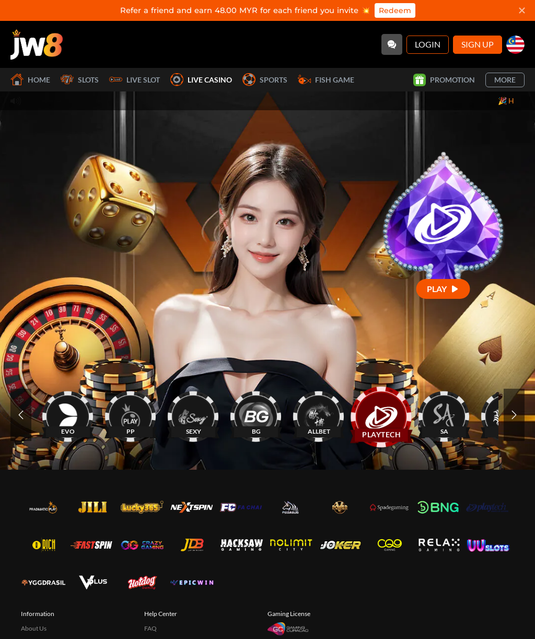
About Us (33, 628)
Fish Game (326, 79)
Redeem (395, 10)
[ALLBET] (319, 414)
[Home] (36, 44)
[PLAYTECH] (381, 414)
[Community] (391, 44)
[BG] (256, 414)
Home (30, 79)
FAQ (150, 628)
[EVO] (68, 414)
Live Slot (134, 79)
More (505, 79)
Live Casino (201, 79)
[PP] (130, 414)
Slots (80, 79)
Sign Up (477, 44)
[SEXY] (193, 414)
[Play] (443, 288)
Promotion (444, 80)
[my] (515, 45)
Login (427, 44)
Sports (264, 79)
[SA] (444, 414)
